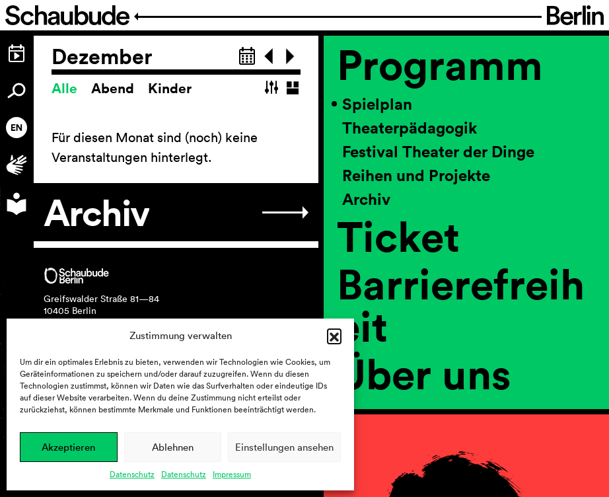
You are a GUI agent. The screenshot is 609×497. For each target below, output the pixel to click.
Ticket (398, 236)
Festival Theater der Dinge (438, 151)
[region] (466, 266)
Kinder (170, 88)
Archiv (366, 199)
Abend (114, 88)
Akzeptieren (68, 447)
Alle (66, 88)
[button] (334, 335)
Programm (440, 64)
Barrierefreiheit (461, 305)
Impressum (232, 474)
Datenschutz (132, 474)
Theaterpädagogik (409, 127)
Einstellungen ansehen (284, 447)
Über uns (424, 373)
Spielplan (377, 104)
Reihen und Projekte (416, 175)
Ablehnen (173, 447)
